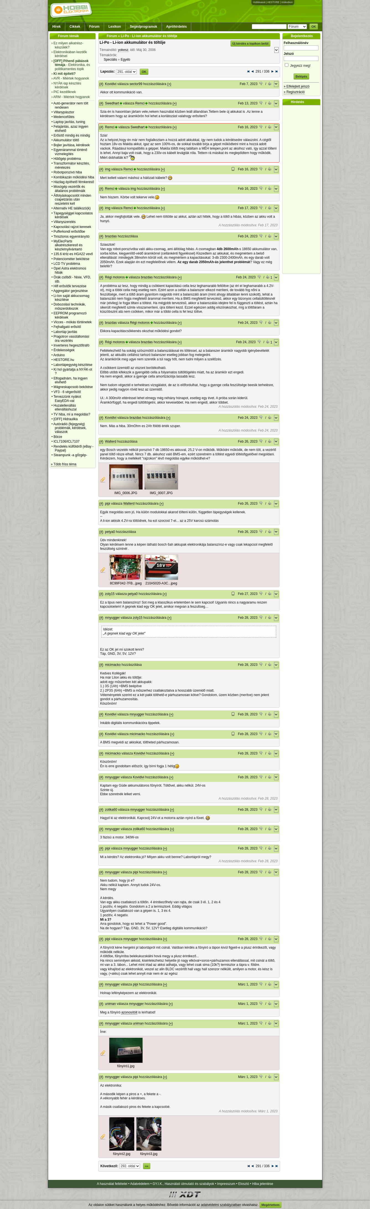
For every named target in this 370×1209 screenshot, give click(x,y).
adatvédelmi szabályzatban (221, 1205)
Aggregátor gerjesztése (70, 291)
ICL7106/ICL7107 (66, 441)
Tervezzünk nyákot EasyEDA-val (67, 398)
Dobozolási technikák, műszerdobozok (69, 306)
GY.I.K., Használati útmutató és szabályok (183, 1184)
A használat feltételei (112, 1184)
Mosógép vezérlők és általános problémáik (69, 188)
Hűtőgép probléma (67, 159)
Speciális (110, 59)
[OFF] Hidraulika (65, 419)
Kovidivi (110, 84)
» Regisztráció (294, 92)
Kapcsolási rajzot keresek (72, 227)
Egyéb (125, 59)
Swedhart (112, 103)
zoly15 (110, 594)
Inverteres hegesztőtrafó (71, 345)
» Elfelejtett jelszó (296, 86)
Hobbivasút (259, 2)
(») (169, 84)
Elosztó (243, 1184)
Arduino (59, 355)
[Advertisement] (302, 189)
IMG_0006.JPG (125, 493)
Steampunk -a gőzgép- (70, 455)
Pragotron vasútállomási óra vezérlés (71, 338)
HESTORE (273, 2)
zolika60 (111, 810)
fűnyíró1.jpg (125, 1066)
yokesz (123, 50)
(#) (101, 84)
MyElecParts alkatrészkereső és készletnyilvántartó (67, 245)
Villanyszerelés (64, 222)
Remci (139, 103)
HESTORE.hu (63, 360)
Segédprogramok (143, 27)
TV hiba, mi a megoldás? (71, 414)
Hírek (56, 27)
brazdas (111, 236)
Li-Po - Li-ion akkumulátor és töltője (132, 42)
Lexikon (114, 27)
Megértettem (271, 1205)
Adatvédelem (139, 1184)
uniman (110, 1004)
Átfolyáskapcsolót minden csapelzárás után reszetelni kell (72, 200)
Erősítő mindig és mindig (71, 135)
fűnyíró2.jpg (121, 1154)
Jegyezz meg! (301, 65)
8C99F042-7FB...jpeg (126, 583)
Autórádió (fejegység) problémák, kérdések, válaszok (70, 428)
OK (313, 26)
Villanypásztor (63, 112)
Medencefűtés (63, 117)
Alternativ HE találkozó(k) (72, 208)
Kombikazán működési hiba (73, 177)
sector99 (136, 84)
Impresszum (226, 1184)
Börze (57, 437)
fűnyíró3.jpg (148, 1154)
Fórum (94, 27)
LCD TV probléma (66, 264)
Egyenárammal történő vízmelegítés (70, 152)
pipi (107, 503)
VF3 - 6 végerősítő (67, 392)
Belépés (301, 76)
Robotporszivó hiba (67, 172)
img (107, 169)
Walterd (110, 441)
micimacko (113, 665)
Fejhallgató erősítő (67, 327)
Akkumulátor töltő (66, 140)
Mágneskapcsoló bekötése (73, 387)
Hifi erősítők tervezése (69, 286)
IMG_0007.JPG (161, 493)
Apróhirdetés (176, 27)
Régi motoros (115, 277)
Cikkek (74, 27)
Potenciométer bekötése (71, 259)
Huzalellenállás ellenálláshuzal (64, 407)
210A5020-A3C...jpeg (161, 583)
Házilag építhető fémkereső (73, 182)
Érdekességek (63, 350)
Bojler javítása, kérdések (71, 145)
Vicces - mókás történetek (72, 322)
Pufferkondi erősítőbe (69, 231)
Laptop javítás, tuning (69, 122)
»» (146, 1166)
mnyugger (112, 618)
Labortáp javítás (65, 332)
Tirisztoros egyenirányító (71, 236)
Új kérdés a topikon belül (250, 43)
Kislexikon (287, 2)
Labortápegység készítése (72, 365)
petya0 (110, 532)
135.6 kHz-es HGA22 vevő (73, 254)
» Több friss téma (63, 464)
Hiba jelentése (262, 1184)
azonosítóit (129, 1012)
